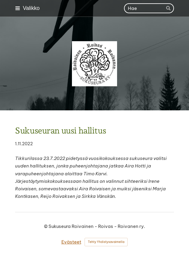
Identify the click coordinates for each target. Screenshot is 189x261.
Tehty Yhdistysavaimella (106, 242)
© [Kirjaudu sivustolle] (46, 226)
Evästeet (71, 242)
